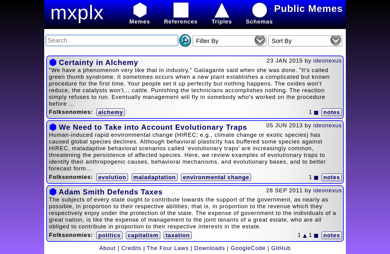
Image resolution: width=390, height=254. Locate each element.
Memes (139, 18)
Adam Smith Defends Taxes (110, 192)
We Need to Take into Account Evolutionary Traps (153, 127)
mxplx (77, 12)
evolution (112, 177)
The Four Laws (168, 248)
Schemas (259, 18)
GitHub (281, 248)
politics (109, 235)
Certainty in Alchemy (98, 62)
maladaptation (154, 177)
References (181, 18)
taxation (177, 235)
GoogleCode (248, 248)
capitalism (143, 235)
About (107, 248)
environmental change (216, 177)
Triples (221, 18)
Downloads (209, 248)
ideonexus (327, 60)
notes (331, 112)
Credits (131, 248)
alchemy (110, 112)
